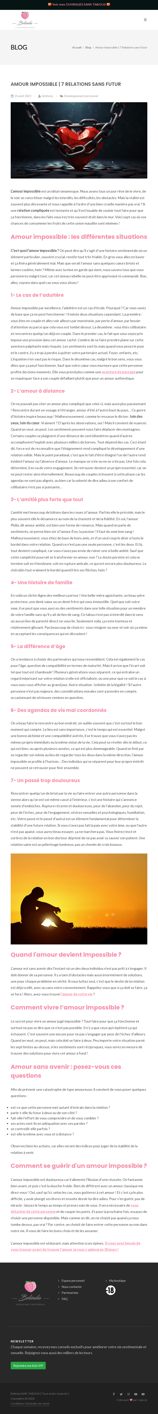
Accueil (76, 47)
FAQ (65, 1299)
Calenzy (142, 1400)
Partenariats (70, 1292)
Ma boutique (117, 1280)
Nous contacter (72, 1286)
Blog (88, 47)
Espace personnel (73, 1280)
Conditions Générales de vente (30, 1403)
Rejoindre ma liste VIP (28, 1365)
